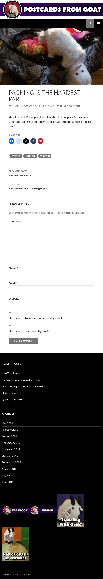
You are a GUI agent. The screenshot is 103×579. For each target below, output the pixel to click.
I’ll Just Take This (11, 392)
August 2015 (9, 468)
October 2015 (10, 455)
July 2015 (7, 475)
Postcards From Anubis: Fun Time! (21, 379)
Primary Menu (98, 23)
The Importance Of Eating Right (51, 186)
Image (15, 106)
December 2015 (11, 442)
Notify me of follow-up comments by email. (35, 318)
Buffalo (50, 106)
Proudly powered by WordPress (17, 574)
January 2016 (9, 436)
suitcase (30, 156)
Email (13, 283)
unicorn (45, 156)
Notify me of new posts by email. (29, 331)
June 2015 (8, 481)
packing (16, 156)
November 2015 (11, 449)
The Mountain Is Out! (51, 173)
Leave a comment (70, 106)
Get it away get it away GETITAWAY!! (23, 386)
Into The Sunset (11, 373)
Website (14, 298)
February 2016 (10, 429)
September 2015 (11, 462)
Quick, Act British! (12, 399)
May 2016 (7, 423)
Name (13, 268)
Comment (16, 221)
